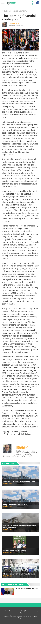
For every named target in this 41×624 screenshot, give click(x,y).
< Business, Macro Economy (14, 11)
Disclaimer (28, 611)
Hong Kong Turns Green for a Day (15, 505)
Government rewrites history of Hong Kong (19, 481)
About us (5, 611)
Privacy (35, 611)
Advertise (20, 611)
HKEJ (20, 613)
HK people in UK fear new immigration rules (19, 574)
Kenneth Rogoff (15, 23)
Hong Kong (8, 463)
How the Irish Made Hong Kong (14, 551)
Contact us (12, 611)
